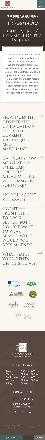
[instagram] (29, 412)
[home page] (8, 5)
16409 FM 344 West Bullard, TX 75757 (22, 405)
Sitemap (26, 426)
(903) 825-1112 (23, 399)
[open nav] (41, 4)
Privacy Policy (37, 426)
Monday (10, 371)
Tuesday (10, 374)
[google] (22, 412)
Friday (9, 383)
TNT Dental (33, 428)
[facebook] (15, 412)
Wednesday (12, 377)
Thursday (11, 380)
